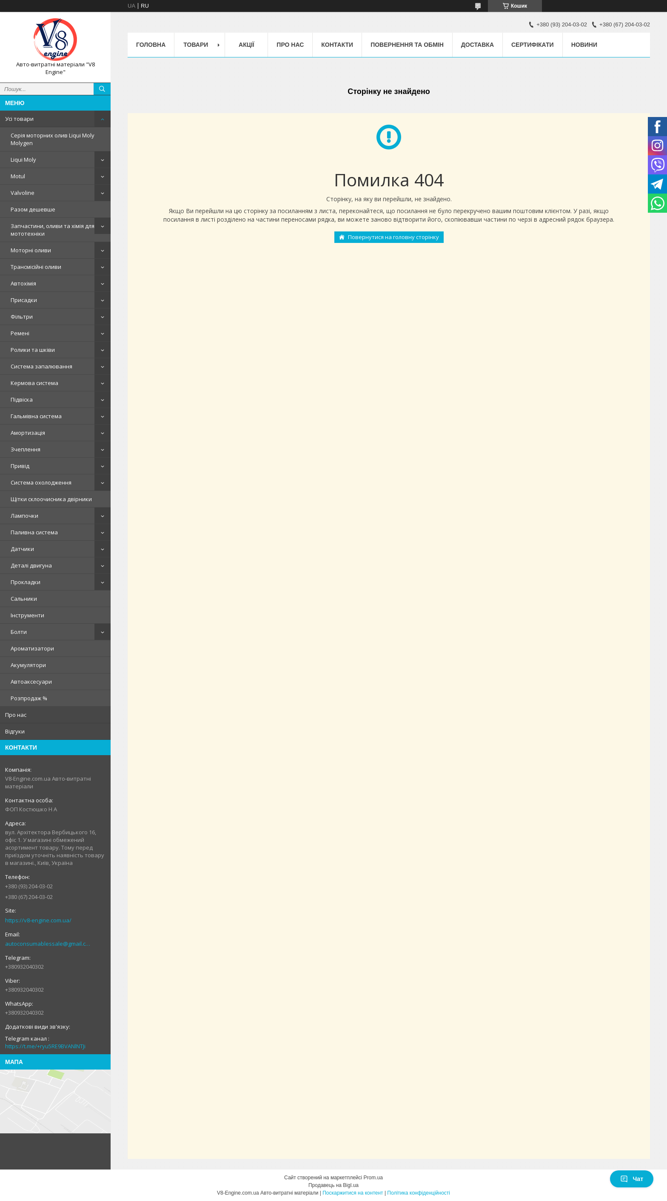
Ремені (20, 333)
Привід (20, 466)
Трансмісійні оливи (36, 267)
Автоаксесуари (31, 681)
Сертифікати (532, 44)
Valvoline (22, 193)
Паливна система (34, 532)
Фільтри (22, 316)
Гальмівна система (36, 416)
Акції (246, 44)
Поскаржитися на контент (352, 1193)
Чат (631, 1179)
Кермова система (34, 383)
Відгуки (15, 731)
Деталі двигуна (31, 565)
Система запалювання (41, 366)
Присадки (24, 300)
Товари (195, 44)
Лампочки (24, 515)
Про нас (15, 715)
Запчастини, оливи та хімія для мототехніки (52, 229)
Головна (150, 44)
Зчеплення (25, 449)
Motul (18, 176)
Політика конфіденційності (418, 1193)
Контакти (337, 44)
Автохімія (23, 283)
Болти (19, 632)
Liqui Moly (23, 159)
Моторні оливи (31, 250)
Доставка (477, 44)
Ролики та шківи (33, 350)
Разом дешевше (33, 209)
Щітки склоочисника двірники (51, 499)
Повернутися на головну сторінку (393, 237)
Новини (584, 44)
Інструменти (27, 615)
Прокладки (25, 582)
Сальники (24, 598)
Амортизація (28, 432)
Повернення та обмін (407, 44)
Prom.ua (373, 1178)
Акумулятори (28, 665)
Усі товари (19, 119)
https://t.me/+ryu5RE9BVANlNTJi (45, 1046)
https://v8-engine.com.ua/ (38, 920)
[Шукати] (102, 89)
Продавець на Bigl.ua (333, 1185)
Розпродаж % (29, 698)
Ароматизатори (32, 648)
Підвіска (22, 399)
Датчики (22, 549)
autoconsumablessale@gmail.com (48, 943)
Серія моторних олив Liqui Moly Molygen (52, 139)
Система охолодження (41, 482)
